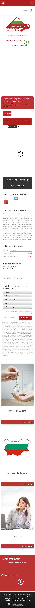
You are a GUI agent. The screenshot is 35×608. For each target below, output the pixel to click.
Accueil (5, 103)
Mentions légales (13, 596)
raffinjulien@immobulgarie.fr (16, 45)
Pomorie (12, 103)
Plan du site (6, 596)
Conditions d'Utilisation (20, 353)
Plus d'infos (27, 422)
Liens (19, 596)
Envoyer (25, 318)
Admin (22, 596)
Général (6, 250)
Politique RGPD (28, 596)
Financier (14, 250)
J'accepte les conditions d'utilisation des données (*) (19, 312)
